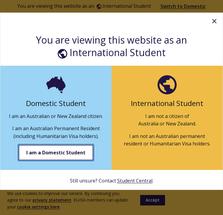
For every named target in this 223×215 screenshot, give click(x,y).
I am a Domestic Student (55, 152)
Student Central (134, 180)
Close (214, 21)
